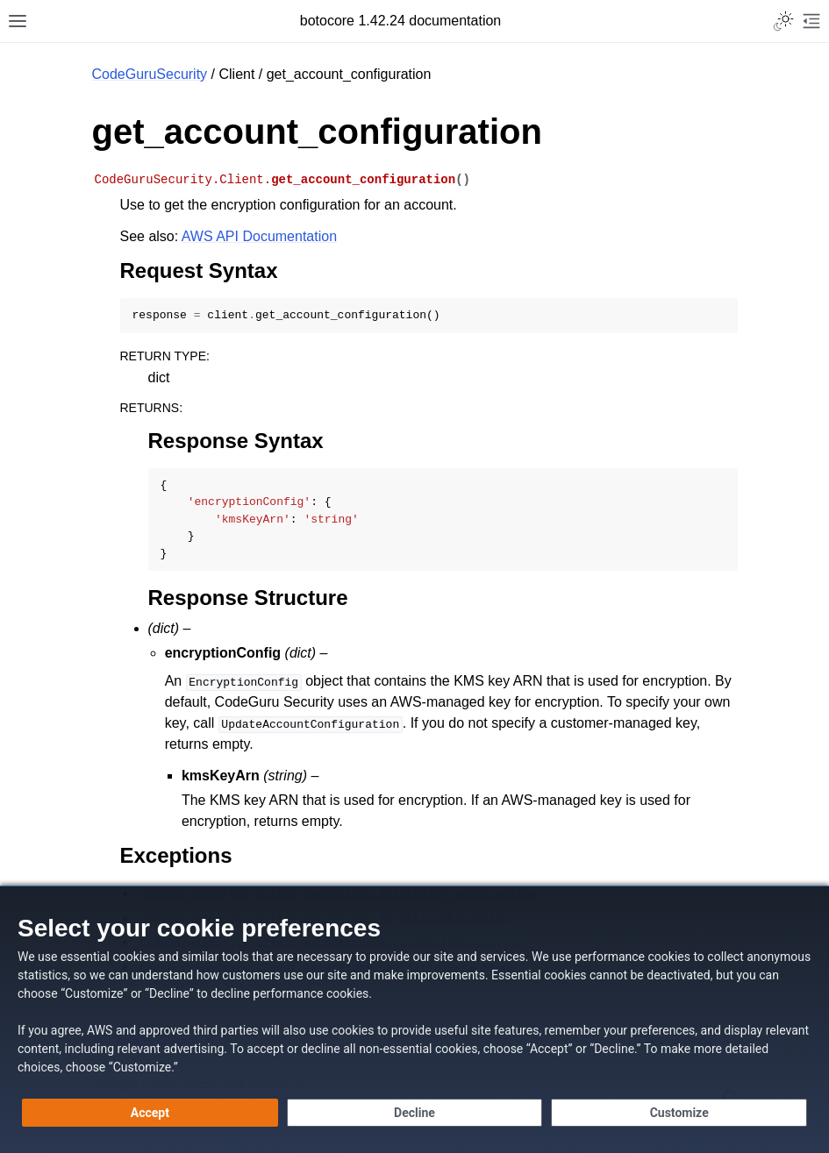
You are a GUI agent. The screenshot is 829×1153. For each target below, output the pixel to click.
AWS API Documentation (259, 236)
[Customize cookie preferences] (679, 1113)
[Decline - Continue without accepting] (415, 1113)
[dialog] (414, 1019)
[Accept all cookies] (150, 1113)
